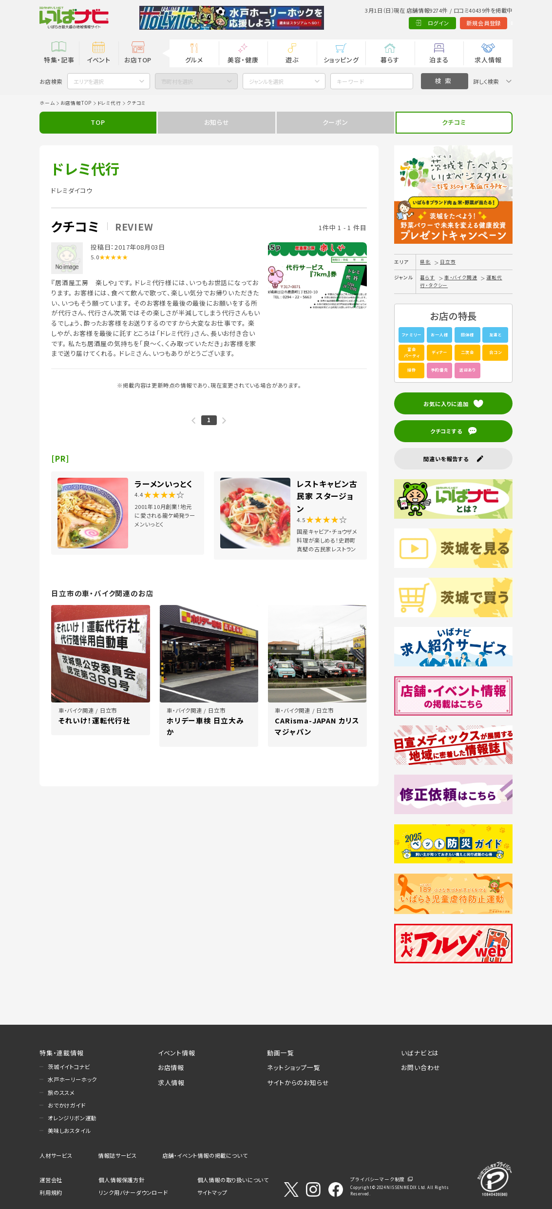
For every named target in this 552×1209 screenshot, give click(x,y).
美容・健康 (243, 59)
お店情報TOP (76, 102)
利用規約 (50, 1192)
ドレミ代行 (109, 102)
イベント (99, 59)
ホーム (47, 102)
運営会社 (50, 1180)
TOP (98, 122)
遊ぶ (292, 59)
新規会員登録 (445, 23)
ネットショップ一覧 (293, 1067)
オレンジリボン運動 (72, 1118)
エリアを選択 (89, 81)
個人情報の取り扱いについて (233, 1180)
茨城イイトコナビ (69, 1067)
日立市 (448, 261)
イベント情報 (176, 1052)
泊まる (438, 59)
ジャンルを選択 (266, 81)
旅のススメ (61, 1092)
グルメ (194, 59)
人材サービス (56, 1155)
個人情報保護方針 (121, 1180)
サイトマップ (212, 1192)
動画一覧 (280, 1052)
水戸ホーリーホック (72, 1079)
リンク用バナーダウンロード (133, 1192)
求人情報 (488, 59)
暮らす (390, 59)
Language (492, 23)
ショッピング (341, 59)
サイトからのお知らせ (298, 1082)
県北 (425, 261)
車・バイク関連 (460, 277)
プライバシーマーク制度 (377, 1179)
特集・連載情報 (61, 1052)
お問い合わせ (420, 1067)
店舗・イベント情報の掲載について (205, 1155)
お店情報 (171, 1067)
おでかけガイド (67, 1105)
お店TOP (138, 59)
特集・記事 (59, 59)
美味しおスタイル (69, 1130)
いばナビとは (420, 1052)
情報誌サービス (117, 1155)
